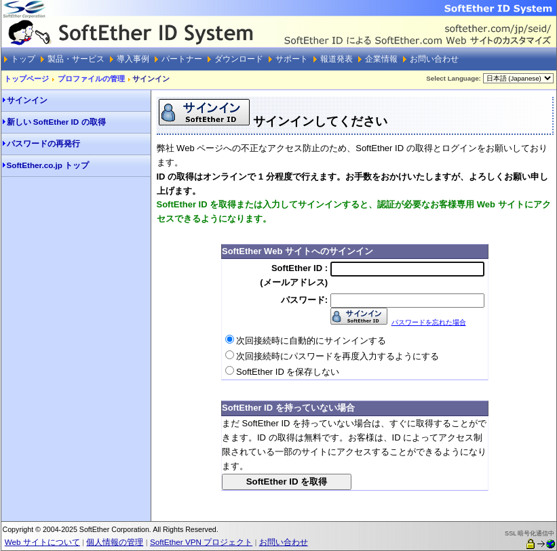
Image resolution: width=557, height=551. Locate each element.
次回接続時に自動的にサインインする (311, 340)
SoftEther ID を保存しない (287, 372)
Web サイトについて (42, 541)
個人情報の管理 (114, 541)
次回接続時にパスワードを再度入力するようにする (337, 356)
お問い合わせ (283, 541)
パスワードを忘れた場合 (428, 322)
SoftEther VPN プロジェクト (201, 541)
